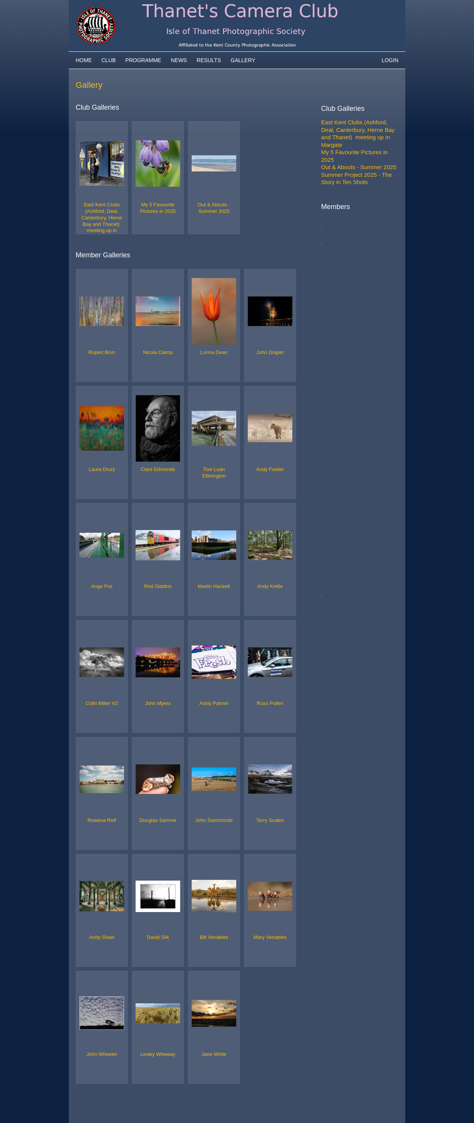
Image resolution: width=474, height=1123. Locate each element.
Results (209, 60)
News (179, 60)
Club (108, 60)
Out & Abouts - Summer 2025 (358, 167)
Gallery (242, 60)
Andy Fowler (337, 355)
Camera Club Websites (130, 1106)
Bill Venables (337, 669)
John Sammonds (343, 617)
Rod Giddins (337, 377)
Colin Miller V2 (339, 512)
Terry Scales (337, 624)
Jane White (335, 706)
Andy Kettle (336, 437)
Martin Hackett (339, 407)
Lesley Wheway (341, 699)
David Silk (334, 647)
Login (389, 60)
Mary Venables (340, 676)
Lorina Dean (337, 303)
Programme (143, 60)
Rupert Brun (336, 243)
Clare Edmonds (341, 332)
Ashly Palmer (338, 549)
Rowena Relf (337, 594)
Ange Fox (333, 362)
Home (84, 60)
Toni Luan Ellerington (348, 340)
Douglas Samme (342, 609)
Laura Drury (336, 325)
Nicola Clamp (338, 258)
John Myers (336, 534)
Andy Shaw (335, 632)
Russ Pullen (336, 564)
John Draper (337, 318)
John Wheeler (339, 691)
